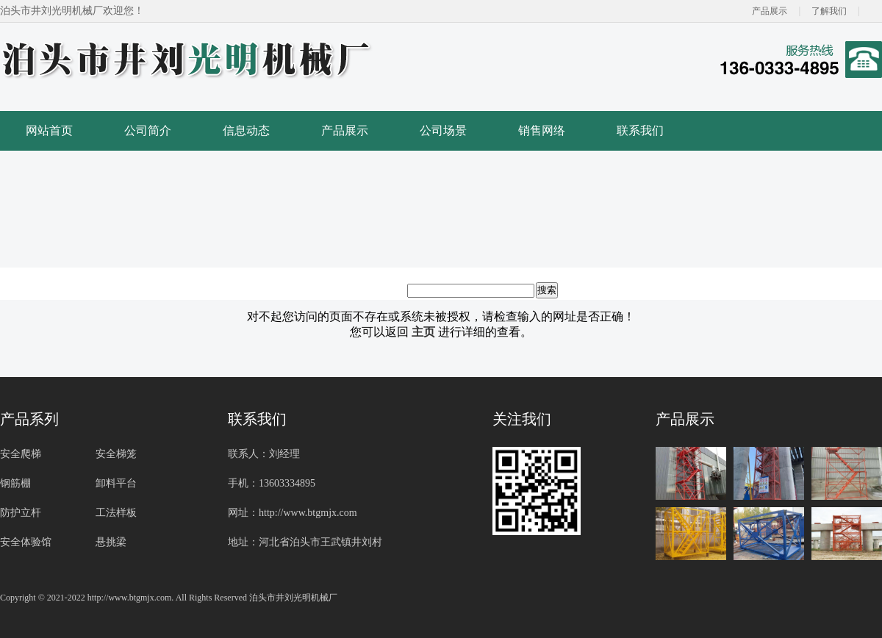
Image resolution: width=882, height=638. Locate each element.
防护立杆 (20, 512)
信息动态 (246, 130)
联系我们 (640, 130)
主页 (423, 332)
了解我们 (829, 11)
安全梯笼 (116, 453)
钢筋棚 (15, 483)
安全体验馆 (25, 542)
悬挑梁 (111, 542)
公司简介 (147, 130)
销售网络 (541, 130)
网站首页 (49, 130)
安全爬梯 (20, 453)
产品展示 (769, 11)
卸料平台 (116, 483)
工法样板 (116, 512)
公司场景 (443, 130)
